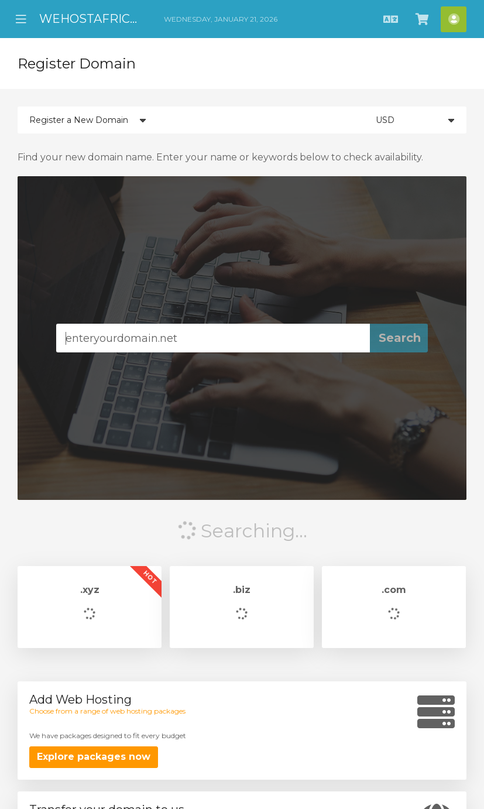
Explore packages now (93, 756)
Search (400, 338)
